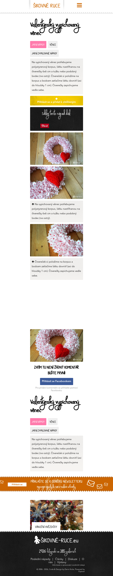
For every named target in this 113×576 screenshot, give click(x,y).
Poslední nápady (40, 559)
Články (59, 559)
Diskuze (72, 559)
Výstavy (61, 562)
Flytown (81, 572)
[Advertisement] (57, 305)
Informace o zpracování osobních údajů (68, 565)
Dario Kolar (69, 569)
